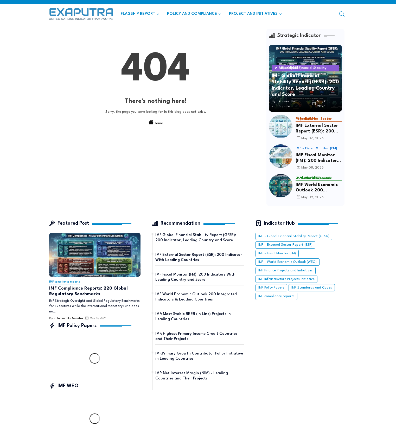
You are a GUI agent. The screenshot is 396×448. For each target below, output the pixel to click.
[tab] (140, 14)
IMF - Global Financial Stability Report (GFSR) (293, 236)
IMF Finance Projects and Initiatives (285, 270)
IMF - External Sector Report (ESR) (285, 244)
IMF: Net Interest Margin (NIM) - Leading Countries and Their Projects (191, 375)
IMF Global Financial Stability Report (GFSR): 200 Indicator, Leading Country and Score (195, 237)
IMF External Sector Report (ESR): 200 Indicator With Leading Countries (317, 128)
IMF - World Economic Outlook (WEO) (287, 262)
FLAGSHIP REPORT (138, 14)
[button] (342, 14)
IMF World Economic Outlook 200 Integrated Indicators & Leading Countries (319, 188)
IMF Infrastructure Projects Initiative (286, 279)
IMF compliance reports (276, 296)
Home (156, 123)
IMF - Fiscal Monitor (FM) (277, 253)
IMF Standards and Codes (311, 287)
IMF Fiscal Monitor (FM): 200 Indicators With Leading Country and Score (317, 158)
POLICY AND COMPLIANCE (192, 14)
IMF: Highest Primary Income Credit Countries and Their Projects (196, 336)
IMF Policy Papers (271, 287)
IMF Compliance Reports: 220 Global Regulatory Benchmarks (88, 291)
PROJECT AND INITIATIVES (253, 14)
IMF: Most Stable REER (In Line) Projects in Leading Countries (193, 316)
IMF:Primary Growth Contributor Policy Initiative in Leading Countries (199, 356)
